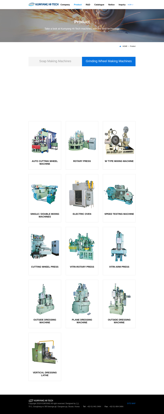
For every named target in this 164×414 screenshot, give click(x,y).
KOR (130, 5)
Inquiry (122, 5)
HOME (123, 46)
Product (78, 5)
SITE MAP (131, 403)
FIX (77, 403)
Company (65, 5)
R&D (88, 5)
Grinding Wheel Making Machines (109, 61)
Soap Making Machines (55, 61)
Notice (111, 5)
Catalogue (99, 5)
